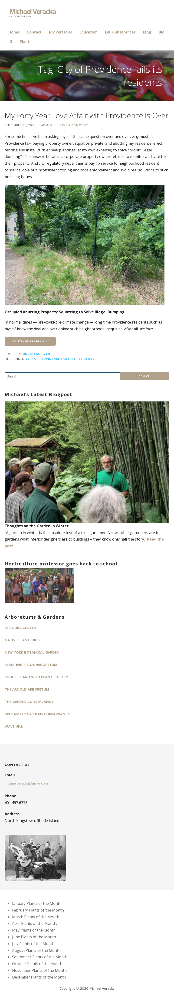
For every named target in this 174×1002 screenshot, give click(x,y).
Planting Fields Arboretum (31, 664)
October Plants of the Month (37, 963)
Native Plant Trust (23, 640)
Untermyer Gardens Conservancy (37, 713)
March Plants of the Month (35, 916)
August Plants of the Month (36, 950)
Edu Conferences (120, 32)
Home (13, 32)
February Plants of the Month (38, 910)
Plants (25, 41)
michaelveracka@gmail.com (26, 783)
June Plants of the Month (34, 936)
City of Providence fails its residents (60, 359)
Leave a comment (73, 125)
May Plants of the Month (34, 930)
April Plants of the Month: (34, 923)
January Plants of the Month (37, 903)
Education (88, 32)
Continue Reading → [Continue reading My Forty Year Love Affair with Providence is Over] (30, 341)
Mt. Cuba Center (20, 627)
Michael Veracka (32, 11)
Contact (34, 32)
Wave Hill (14, 726)
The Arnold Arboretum (27, 689)
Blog (147, 32)
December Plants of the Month (39, 977)
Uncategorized (36, 354)
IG (10, 41)
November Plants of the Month (39, 970)
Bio (161, 32)
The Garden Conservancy (29, 701)
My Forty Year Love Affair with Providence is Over (86, 115)
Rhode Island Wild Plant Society (36, 677)
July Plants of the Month (33, 943)
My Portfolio (60, 32)
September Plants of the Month (39, 956)
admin (46, 125)
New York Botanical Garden (32, 652)
